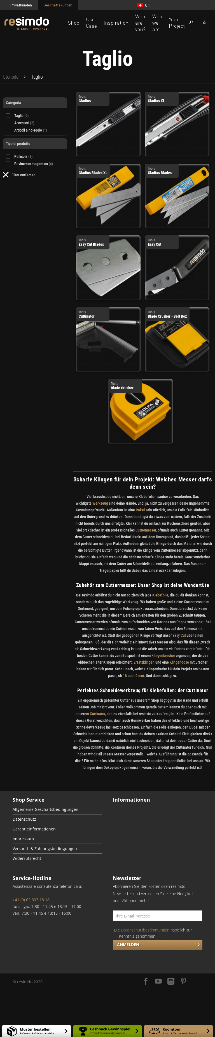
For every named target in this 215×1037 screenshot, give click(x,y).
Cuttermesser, (146, 530)
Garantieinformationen (34, 829)
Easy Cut (179, 635)
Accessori (24, 123)
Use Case (91, 22)
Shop (73, 23)
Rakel (140, 510)
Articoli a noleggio (30, 130)
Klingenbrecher (163, 655)
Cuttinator (97, 713)
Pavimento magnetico (33, 163)
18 (125, 675)
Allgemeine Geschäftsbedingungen (45, 809)
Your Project (177, 22)
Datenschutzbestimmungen (145, 930)
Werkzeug (100, 503)
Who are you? (140, 22)
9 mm (139, 675)
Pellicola (23, 156)
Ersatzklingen (144, 662)
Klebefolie (159, 595)
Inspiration (116, 23)
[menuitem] (10, 77)
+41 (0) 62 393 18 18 (31, 899)
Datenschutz (24, 819)
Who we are (157, 22)
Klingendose (179, 662)
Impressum (23, 838)
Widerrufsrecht (27, 858)
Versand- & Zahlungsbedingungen (45, 848)
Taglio (21, 115)
